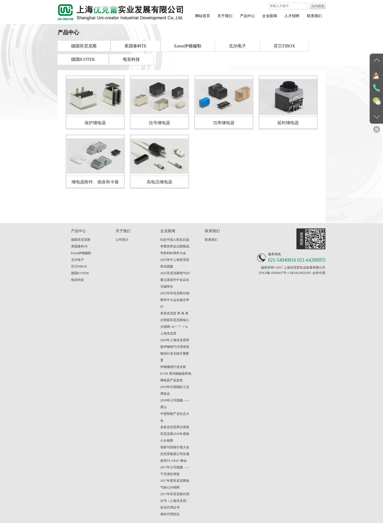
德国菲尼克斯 (80, 240)
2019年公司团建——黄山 (174, 403)
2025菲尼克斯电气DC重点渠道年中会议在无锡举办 (175, 279)
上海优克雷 (168, 333)
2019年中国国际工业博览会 (174, 390)
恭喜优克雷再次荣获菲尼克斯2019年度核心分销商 (174, 433)
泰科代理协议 (170, 514)
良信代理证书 (170, 507)
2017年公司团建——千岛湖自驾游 (174, 470)
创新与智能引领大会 (174, 447)
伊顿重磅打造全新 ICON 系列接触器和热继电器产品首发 (175, 373)
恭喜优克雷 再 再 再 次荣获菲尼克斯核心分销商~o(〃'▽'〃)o (174, 320)
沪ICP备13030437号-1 (274, 273)
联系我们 (211, 240)
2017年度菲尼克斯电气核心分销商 (174, 484)
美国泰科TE (79, 246)
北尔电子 (77, 260)
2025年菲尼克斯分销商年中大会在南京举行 (174, 299)
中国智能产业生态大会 (174, 417)
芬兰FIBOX (79, 266)
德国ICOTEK (80, 273)
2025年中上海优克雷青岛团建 (174, 263)
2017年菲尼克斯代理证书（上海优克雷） (174, 497)
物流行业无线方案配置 (174, 357)
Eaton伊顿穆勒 (81, 253)
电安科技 (77, 280)
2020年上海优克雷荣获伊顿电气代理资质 (174, 343)
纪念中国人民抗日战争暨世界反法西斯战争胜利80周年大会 (174, 246)
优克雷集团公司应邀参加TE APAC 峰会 (174, 457)
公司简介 (122, 240)
